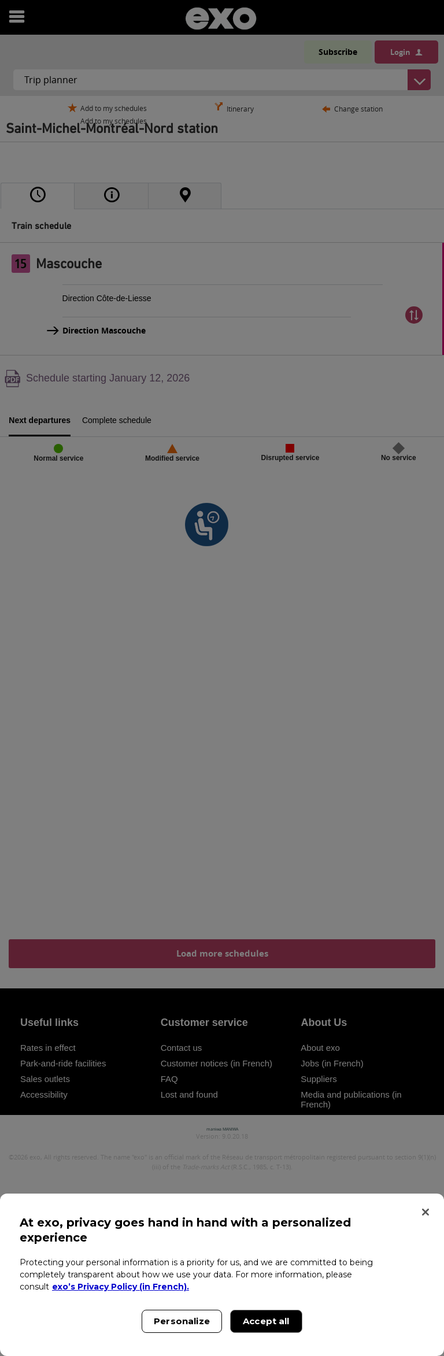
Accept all (266, 1321)
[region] (222, 1275)
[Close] (425, 1212)
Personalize (182, 1321)
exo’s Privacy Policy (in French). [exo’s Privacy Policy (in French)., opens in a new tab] (120, 1286)
